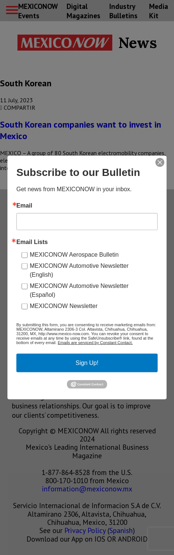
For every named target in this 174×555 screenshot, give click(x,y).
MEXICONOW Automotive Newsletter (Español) (79, 290)
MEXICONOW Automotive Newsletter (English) (79, 270)
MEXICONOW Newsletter (63, 306)
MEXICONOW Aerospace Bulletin (74, 254)
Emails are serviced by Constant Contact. (95, 342)
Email (24, 206)
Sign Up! (86, 363)
